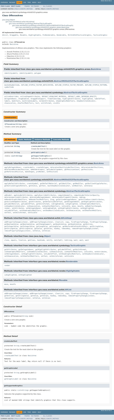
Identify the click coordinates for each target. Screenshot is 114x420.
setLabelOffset (10, 210)
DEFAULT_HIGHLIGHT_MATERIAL (54, 96)
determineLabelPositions (92, 167)
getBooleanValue (11, 224)
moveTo (80, 206)
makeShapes (29, 172)
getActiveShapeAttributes (15, 202)
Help (39, 2)
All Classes (47, 6)
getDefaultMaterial (48, 183)
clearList (59, 222)
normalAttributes (46, 101)
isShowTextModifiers (51, 206)
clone (6, 240)
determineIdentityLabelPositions (64, 167)
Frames (27, 6)
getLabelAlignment (54, 169)
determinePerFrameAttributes (65, 197)
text (37, 103)
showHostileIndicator (86, 101)
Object (47, 236)
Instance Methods (42, 139)
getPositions (87, 169)
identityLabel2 (26, 73)
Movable (23, 35)
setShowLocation (73, 210)
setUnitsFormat (19, 212)
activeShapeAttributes (30, 96)
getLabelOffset (27, 204)
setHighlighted (87, 208)
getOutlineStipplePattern (15, 186)
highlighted (87, 99)
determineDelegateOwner (40, 197)
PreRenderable (49, 35)
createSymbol (32, 183)
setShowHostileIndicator (53, 210)
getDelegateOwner (71, 202)
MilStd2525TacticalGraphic (79, 35)
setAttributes (18, 208)
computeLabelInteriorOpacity (86, 195)
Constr (22, 9)
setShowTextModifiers (91, 210)
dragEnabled (23, 99)
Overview (4, 2)
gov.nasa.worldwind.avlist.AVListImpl (20, 22)
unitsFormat (46, 103)
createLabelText (38, 146)
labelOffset (99, 99)
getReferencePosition (13, 172)
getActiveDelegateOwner (66, 199)
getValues (48, 228)
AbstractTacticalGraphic (76, 93)
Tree (29, 2)
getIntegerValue (11, 226)
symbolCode (9, 87)
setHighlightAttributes (68, 208)
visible (56, 103)
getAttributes (35, 202)
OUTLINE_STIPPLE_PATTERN (96, 85)
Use (24, 2)
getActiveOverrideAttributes (91, 199)
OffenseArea (10, 124)
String (19, 124)
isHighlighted (71, 204)
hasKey (57, 228)
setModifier (77, 186)
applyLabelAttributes (23, 195)
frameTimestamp (54, 99)
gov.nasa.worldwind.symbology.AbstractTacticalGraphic (30, 23)
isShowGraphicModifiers (89, 204)
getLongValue (42, 226)
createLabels (28, 167)
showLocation (10, 103)
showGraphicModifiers (65, 101)
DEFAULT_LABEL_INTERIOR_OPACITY (82, 96)
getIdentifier (65, 183)
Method (30, 9)
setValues (46, 231)
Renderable (61, 35)
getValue (38, 228)
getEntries (88, 224)
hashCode (41, 240)
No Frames (35, 6)
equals (14, 240)
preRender (40, 172)
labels (7, 101)
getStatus (33, 186)
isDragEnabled (57, 204)
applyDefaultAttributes (14, 183)
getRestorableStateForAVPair (75, 226)
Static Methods (25, 139)
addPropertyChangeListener (16, 222)
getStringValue (96, 226)
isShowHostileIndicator (14, 206)
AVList (5, 35)
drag (52, 199)
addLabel (8, 195)
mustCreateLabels (29, 101)
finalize (22, 240)
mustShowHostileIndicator (59, 186)
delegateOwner (10, 99)
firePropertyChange (79, 222)
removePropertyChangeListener (85, 228)
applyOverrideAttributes (45, 195)
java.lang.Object (8, 20)
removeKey (66, 228)
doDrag (82, 197)
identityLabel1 (10, 73)
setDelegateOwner (33, 208)
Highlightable (34, 35)
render (7, 208)
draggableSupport (38, 99)
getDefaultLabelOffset (53, 202)
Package (12, 2)
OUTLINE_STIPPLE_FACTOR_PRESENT (69, 85)
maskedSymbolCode (11, 85)
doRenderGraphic (38, 169)
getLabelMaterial (11, 204)
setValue (36, 231)
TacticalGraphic (100, 35)
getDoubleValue (59, 224)
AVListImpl (66, 218)
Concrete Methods (61, 139)
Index (34, 2)
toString (68, 240)
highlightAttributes (71, 99)
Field (16, 9)
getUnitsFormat (42, 204)
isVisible (66, 206)
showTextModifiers (25, 103)
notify (49, 240)
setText (7, 212)
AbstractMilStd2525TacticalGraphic (71, 81)
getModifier (78, 183)
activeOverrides (11, 96)
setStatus (88, 186)
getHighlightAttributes (91, 202)
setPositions (52, 172)
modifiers (16, 101)
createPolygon (42, 167)
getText (42, 186)
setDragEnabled (49, 208)
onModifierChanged (93, 206)
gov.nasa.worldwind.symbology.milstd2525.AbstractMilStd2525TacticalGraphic (42, 25)
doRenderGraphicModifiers (15, 199)
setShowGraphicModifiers (30, 210)
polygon (37, 73)
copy (67, 222)
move (74, 206)
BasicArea (14, 44)
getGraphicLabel (38, 152)
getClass (31, 240)
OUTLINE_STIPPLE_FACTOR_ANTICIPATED (37, 85)
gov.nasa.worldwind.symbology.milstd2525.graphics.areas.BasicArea (42, 27)
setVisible (32, 212)
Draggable (14, 35)
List (13, 156)
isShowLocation (33, 206)
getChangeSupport (43, 224)
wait (76, 240)
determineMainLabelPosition (16, 169)
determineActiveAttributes (16, 197)
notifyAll (58, 240)
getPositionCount (71, 169)
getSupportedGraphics (40, 156)
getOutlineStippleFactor (96, 183)
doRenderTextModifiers (38, 199)
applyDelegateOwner (12, 167)
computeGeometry (65, 195)
